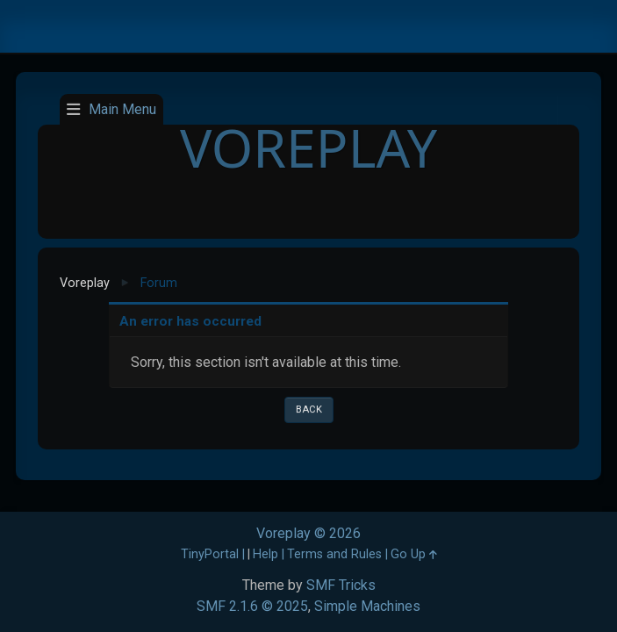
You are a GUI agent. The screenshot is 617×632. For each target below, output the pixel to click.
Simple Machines (367, 606)
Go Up (414, 554)
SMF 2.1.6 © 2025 (252, 606)
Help (265, 554)
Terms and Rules (334, 554)
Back (309, 409)
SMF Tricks (341, 585)
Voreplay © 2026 (308, 533)
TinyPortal (210, 554)
